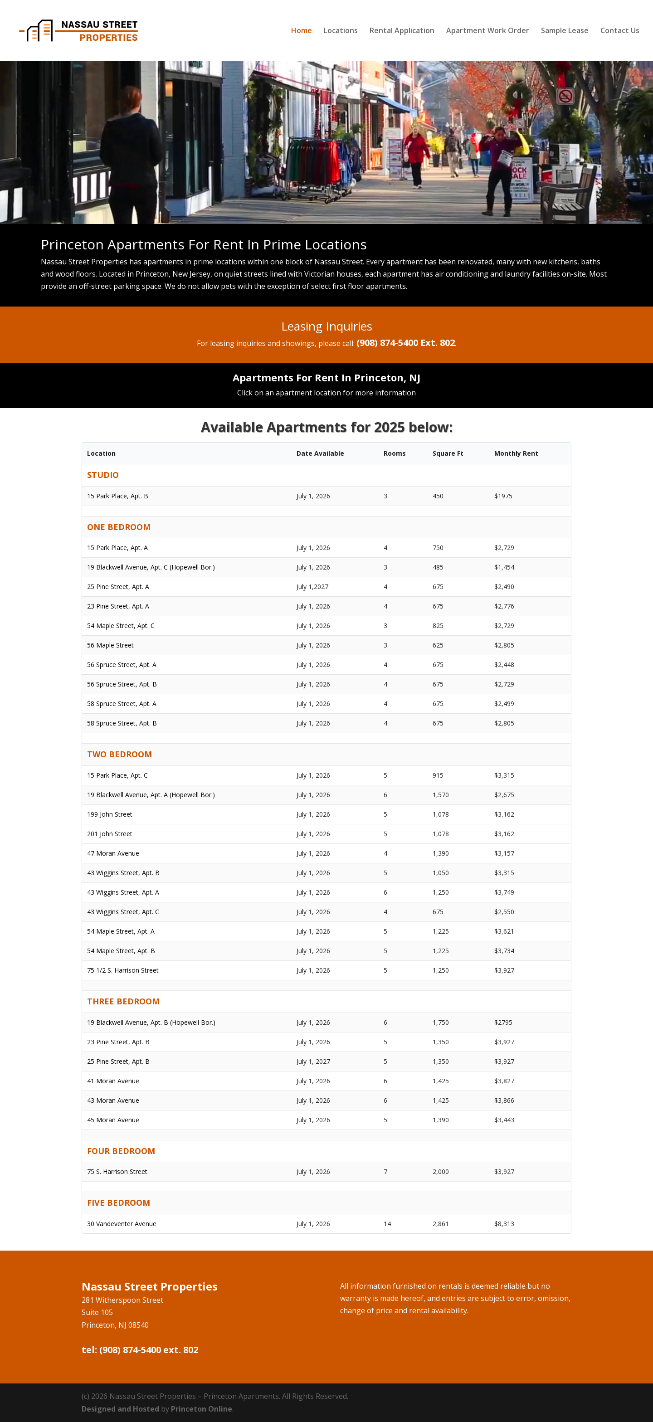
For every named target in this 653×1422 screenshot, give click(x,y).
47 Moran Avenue (113, 853)
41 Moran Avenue (113, 1080)
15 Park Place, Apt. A (117, 547)
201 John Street (109, 833)
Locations (341, 31)
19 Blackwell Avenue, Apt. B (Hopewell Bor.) (151, 1022)
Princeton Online (201, 1409)
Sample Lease (565, 31)
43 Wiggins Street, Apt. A (123, 892)
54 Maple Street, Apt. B (121, 950)
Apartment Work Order (487, 31)
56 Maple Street (110, 645)
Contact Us (619, 31)
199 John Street (109, 814)
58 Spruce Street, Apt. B (122, 723)
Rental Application (402, 31)
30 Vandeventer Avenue (121, 1223)
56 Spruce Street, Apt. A (121, 664)
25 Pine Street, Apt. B (118, 1061)
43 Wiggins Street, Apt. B (123, 872)
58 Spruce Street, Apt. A (121, 703)
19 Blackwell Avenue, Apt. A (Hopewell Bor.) (151, 794)
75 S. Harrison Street (117, 1171)
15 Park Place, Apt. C (117, 775)
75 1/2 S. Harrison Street (123, 970)
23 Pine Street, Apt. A (118, 606)
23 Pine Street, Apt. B (118, 1041)
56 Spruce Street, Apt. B (122, 684)
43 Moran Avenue (113, 1100)
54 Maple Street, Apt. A (121, 931)
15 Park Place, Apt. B (117, 496)
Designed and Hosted (120, 1409)
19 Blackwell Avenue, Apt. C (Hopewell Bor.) (151, 567)
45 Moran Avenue (113, 1119)
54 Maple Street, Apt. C (121, 625)
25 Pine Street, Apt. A (118, 586)
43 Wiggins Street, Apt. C (123, 911)
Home (301, 31)
